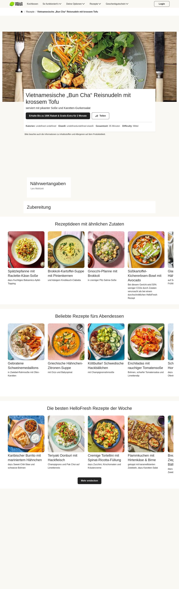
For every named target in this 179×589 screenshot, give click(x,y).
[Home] (21, 12)
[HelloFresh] (16, 4)
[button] (49, 183)
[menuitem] (17, 4)
